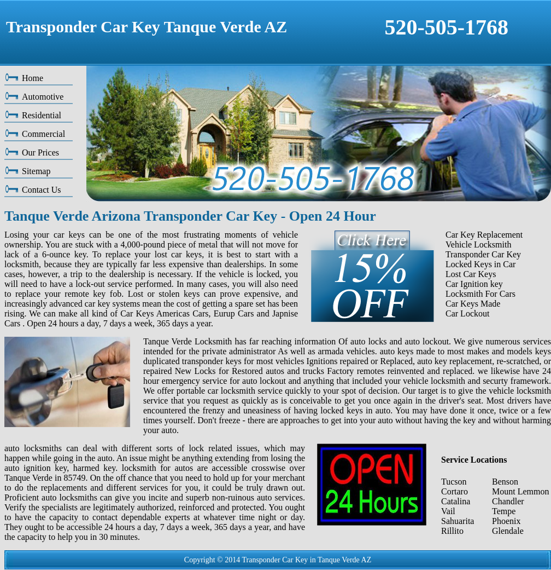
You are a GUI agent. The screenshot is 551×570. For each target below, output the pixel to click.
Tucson (454, 481)
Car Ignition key (474, 284)
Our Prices (40, 152)
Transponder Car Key (483, 254)
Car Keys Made (473, 303)
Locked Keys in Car (480, 264)
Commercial (43, 134)
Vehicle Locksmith (478, 244)
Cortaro (454, 491)
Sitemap (36, 171)
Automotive (42, 96)
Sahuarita (457, 521)
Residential (41, 115)
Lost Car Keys (471, 274)
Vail (448, 511)
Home (32, 78)
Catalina (455, 501)
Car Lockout (467, 313)
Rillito (452, 531)
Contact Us (41, 189)
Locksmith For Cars (480, 293)
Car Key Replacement (484, 234)
